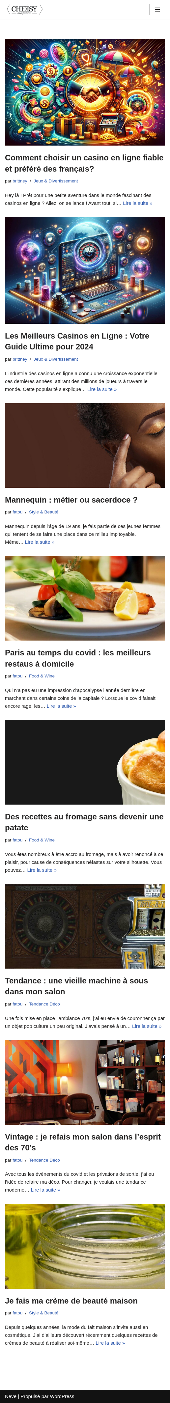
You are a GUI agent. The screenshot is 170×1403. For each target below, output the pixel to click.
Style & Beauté (43, 511)
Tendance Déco (44, 1004)
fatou (17, 511)
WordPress (62, 1396)
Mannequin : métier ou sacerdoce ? (71, 499)
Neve (10, 1396)
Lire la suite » (137, 203)
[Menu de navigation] (157, 9)
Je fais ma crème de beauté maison (71, 1300)
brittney (20, 181)
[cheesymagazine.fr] (24, 9)
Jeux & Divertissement (56, 181)
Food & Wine (42, 676)
